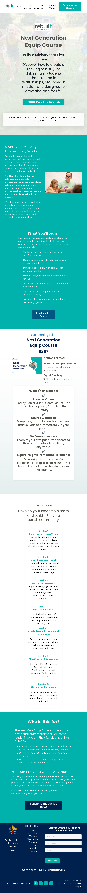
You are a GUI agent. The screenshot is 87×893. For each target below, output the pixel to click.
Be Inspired (27, 6)
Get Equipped (38, 6)
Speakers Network (33, 845)
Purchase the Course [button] (70, 6)
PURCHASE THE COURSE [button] (43, 101)
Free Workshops (33, 832)
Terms (67, 881)
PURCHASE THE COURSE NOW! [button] (43, 806)
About (18, 7)
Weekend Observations (33, 839)
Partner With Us (52, 6)
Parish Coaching (33, 851)
